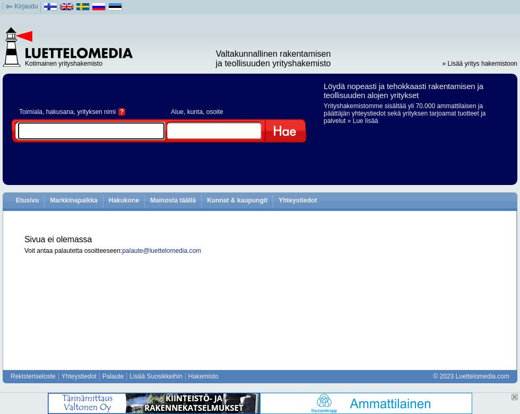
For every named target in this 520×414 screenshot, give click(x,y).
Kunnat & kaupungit (237, 200)
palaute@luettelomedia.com (161, 250)
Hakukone (124, 200)
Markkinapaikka (73, 200)
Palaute (113, 376)
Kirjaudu (26, 6)
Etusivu (27, 200)
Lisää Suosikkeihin (155, 376)
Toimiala (30, 112)
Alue (177, 112)
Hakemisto (203, 376)
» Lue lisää (363, 121)
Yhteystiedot (298, 200)
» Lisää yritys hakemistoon (480, 63)
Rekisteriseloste (33, 376)
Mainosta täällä (173, 200)
